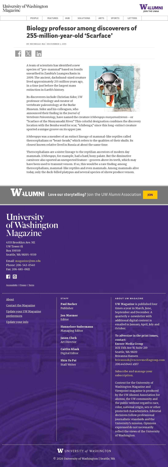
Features (52, 18)
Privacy (23, 283)
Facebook (9, 274)
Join (150, 194)
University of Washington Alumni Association (27, 192)
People (34, 18)
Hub (67, 18)
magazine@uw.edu (28, 259)
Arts (101, 18)
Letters (132, 18)
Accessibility (11, 283)
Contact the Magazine (20, 304)
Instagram (16, 274)
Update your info (17, 320)
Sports (115, 18)
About (10, 298)
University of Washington (84, 449)
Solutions (84, 18)
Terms (31, 283)
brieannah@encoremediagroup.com (140, 358)
